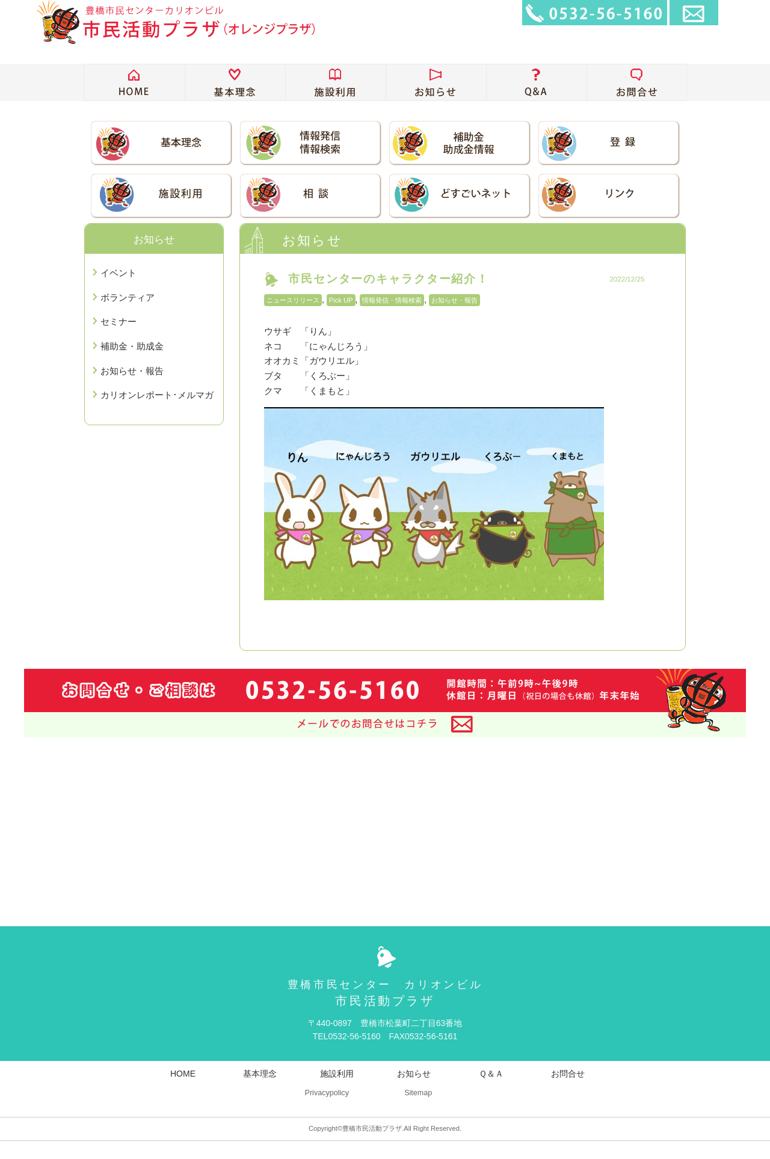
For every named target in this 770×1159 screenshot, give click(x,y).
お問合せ (568, 1073)
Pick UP (341, 300)
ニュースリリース (292, 300)
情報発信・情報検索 (392, 300)
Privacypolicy (326, 1093)
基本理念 (260, 1073)
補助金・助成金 (132, 346)
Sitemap (418, 1093)
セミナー (118, 321)
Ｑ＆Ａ (491, 1073)
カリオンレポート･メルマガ (157, 395)
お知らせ (414, 1073)
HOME (183, 1073)
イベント (118, 273)
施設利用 (337, 1073)
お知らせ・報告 (454, 300)
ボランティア (127, 297)
